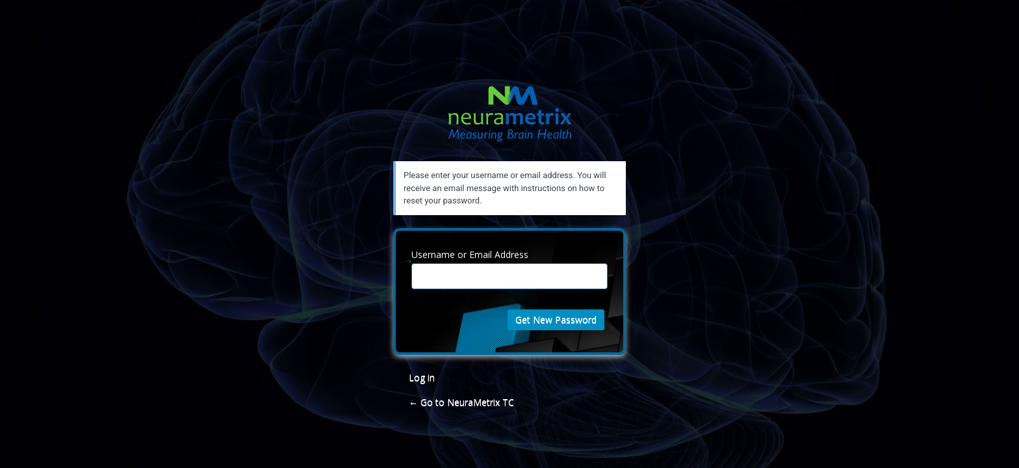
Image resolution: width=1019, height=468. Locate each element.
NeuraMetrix (509, 121)
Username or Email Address (469, 254)
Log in (422, 377)
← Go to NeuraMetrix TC (461, 402)
